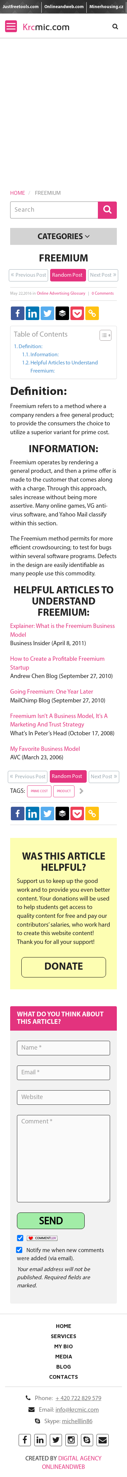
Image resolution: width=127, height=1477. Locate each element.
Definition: (30, 347)
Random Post (68, 275)
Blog (63, 1367)
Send (51, 1222)
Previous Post (28, 275)
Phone (63, 1398)
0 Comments (103, 294)
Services (63, 1336)
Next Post (103, 275)
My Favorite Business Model (45, 749)
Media (63, 1356)
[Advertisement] (63, 105)
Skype (63, 1421)
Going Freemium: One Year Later (51, 692)
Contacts (63, 1377)
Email (63, 1410)
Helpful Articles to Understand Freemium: (64, 367)
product (64, 791)
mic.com (46, 27)
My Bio (63, 1346)
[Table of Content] (105, 335)
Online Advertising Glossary (61, 294)
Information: (44, 355)
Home (17, 193)
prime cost (39, 791)
